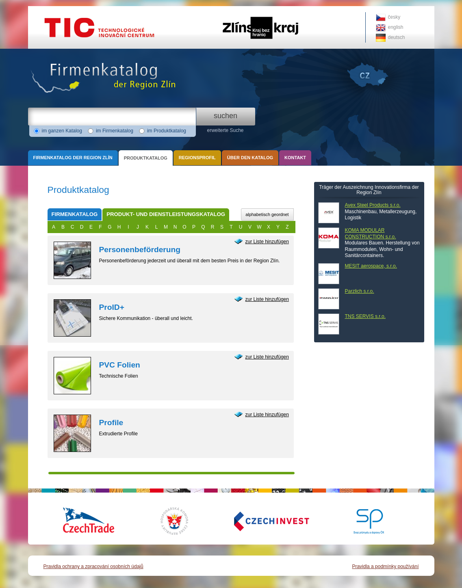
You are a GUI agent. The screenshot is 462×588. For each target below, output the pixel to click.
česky (394, 17)
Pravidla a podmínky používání (385, 566)
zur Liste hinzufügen (267, 241)
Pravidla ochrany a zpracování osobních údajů (93, 566)
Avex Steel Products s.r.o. (373, 205)
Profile (111, 422)
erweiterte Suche (225, 130)
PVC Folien (119, 365)
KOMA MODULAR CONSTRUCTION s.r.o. (370, 233)
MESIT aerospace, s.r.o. (371, 266)
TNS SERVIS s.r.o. (365, 316)
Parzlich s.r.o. (359, 291)
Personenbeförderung (139, 249)
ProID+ (111, 307)
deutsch (396, 37)
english (395, 27)
